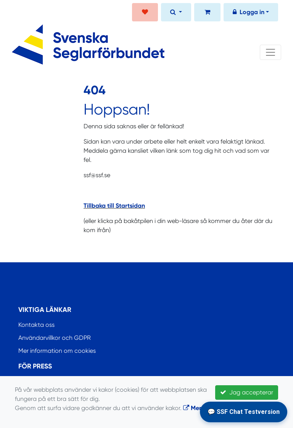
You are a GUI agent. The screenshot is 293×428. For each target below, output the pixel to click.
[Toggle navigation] (270, 52)
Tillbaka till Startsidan (114, 205)
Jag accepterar (246, 392)
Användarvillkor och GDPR (54, 337)
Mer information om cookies (57, 350)
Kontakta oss (36, 324)
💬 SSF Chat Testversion (244, 411)
